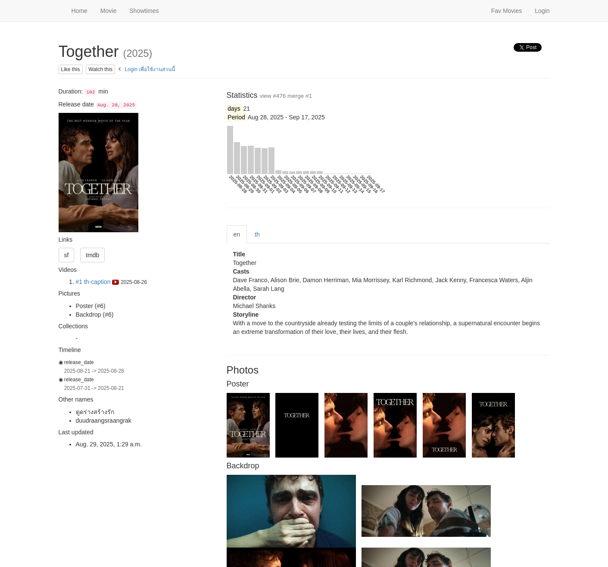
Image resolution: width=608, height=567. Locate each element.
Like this (70, 69)
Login (542, 10)
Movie (108, 10)
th (257, 234)
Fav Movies (506, 10)
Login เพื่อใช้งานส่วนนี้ (150, 69)
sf (66, 255)
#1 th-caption (97, 281)
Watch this (100, 69)
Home (79, 10)
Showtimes (144, 10)
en (237, 234)
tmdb (92, 255)
